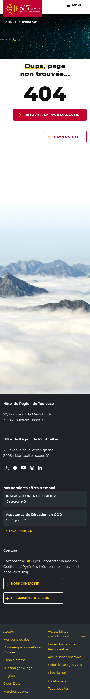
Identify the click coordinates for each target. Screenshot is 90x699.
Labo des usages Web (65, 665)
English (9, 676)
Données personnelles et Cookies (22, 649)
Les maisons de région (30, 598)
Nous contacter (25, 583)
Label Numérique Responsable (62, 647)
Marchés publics (15, 691)
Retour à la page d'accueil (52, 115)
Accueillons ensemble (65, 657)
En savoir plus (15, 531)
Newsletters (57, 680)
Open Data (12, 683)
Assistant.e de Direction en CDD (34, 515)
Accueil (10, 22)
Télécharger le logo (17, 668)
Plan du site (66, 136)
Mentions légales (16, 639)
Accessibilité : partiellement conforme (66, 634)
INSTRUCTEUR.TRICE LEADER (31, 496)
